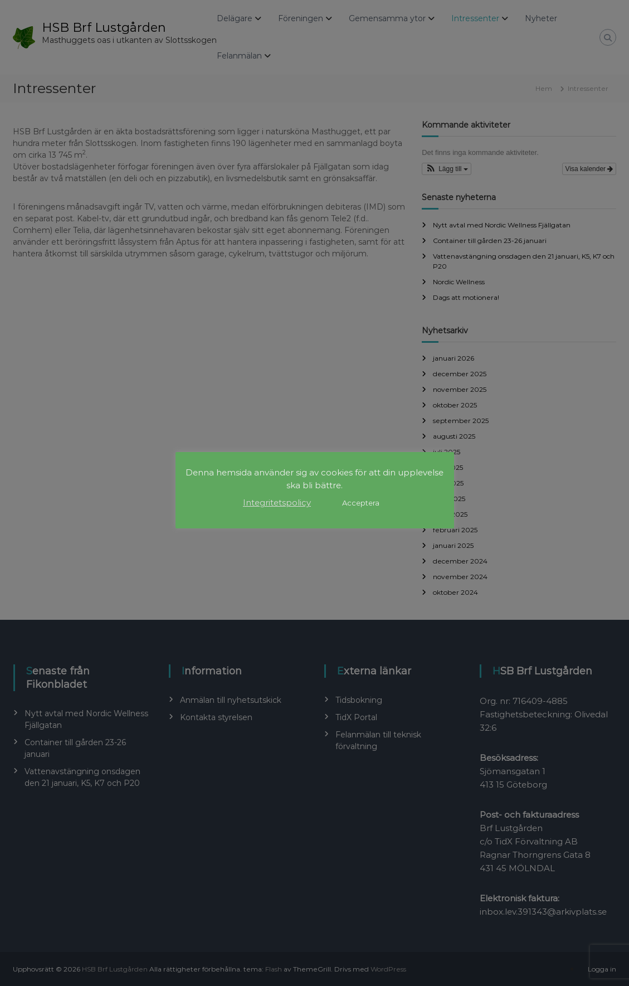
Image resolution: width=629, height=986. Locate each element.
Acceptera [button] (360, 502)
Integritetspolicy (277, 502)
